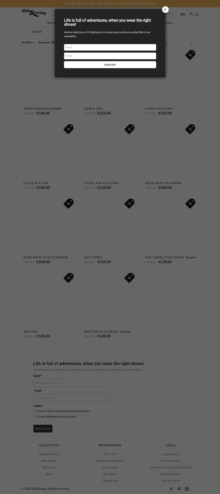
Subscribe (110, 64)
